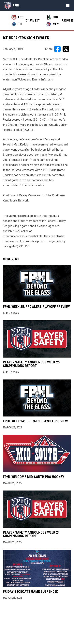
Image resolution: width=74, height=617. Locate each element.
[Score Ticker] (37, 20)
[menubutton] (67, 5)
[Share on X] (66, 49)
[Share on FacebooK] (57, 49)
